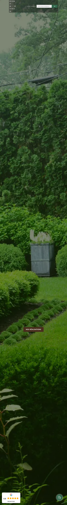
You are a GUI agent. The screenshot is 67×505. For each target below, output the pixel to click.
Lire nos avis (11, 501)
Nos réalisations (33, 329)
